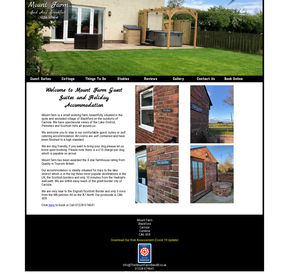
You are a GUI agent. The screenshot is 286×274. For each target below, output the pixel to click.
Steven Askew (154, 272)
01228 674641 (48, 17)
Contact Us (206, 78)
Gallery (178, 78)
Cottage (68, 78)
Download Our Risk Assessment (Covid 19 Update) (144, 240)
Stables (123, 78)
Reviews (150, 78)
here (51, 205)
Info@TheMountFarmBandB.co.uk (144, 265)
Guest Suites (40, 78)
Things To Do (95, 78)
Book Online (233, 78)
